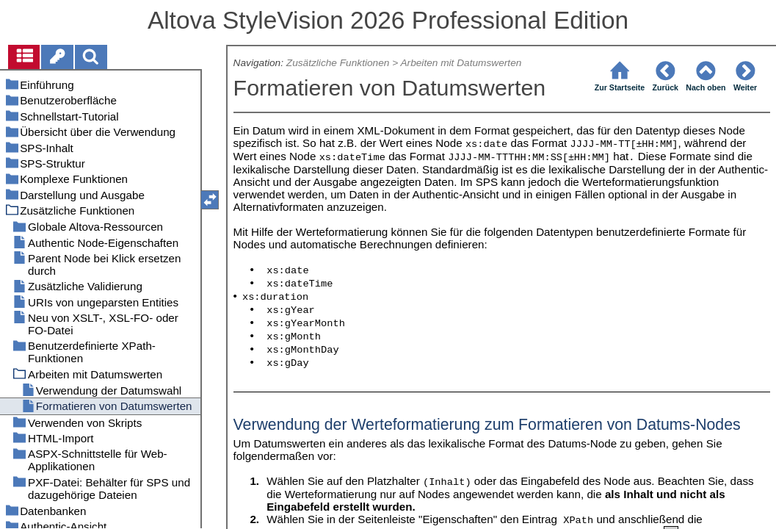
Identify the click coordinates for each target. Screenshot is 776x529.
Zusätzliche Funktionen (338, 62)
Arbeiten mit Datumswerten (460, 62)
